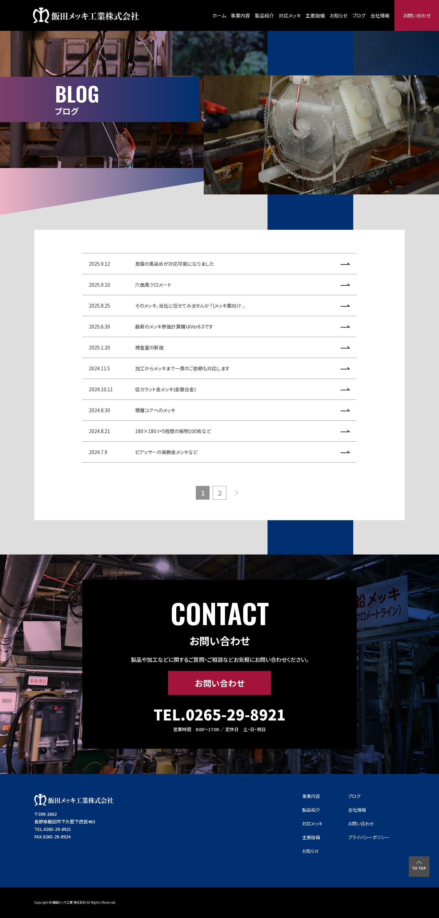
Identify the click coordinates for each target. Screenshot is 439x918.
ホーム (219, 15)
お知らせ (338, 15)
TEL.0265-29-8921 (220, 714)
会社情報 (380, 15)
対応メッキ (290, 15)
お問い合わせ (417, 15)
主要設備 (315, 15)
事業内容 (240, 15)
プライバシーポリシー (368, 837)
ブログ (359, 15)
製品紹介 (264, 15)
